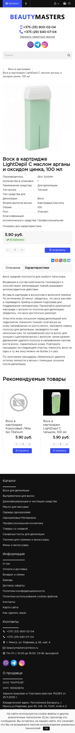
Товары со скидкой (15, 529)
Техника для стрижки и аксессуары (26, 540)
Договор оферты (14, 586)
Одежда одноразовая (16, 512)
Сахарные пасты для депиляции (23, 534)
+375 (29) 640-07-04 (40, 32)
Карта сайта (10, 607)
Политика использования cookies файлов (30, 597)
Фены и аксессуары (16, 545)
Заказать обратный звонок (37, 37)
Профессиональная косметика (23, 523)
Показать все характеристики (22, 226)
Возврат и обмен (14, 575)
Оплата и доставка (15, 569)
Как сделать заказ (14, 613)
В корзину (57, 250)
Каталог (12, 3)
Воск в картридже (19, 69)
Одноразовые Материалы (19, 518)
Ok (46, 729)
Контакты (9, 602)
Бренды (8, 580)
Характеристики (37, 268)
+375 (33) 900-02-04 (39, 27)
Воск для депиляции (16, 491)
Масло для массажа (15, 507)
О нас (6, 564)
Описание (12, 268)
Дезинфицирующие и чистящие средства (30, 501)
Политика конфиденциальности (24, 591)
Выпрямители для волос (19, 496)
